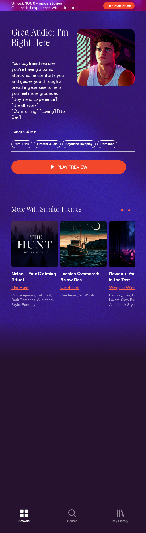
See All (127, 210)
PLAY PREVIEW (68, 167)
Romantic (107, 144)
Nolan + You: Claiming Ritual (33, 276)
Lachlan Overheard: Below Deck (79, 276)
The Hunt (20, 287)
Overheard (69, 287)
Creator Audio (47, 144)
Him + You (22, 144)
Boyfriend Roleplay (78, 144)
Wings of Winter (124, 287)
